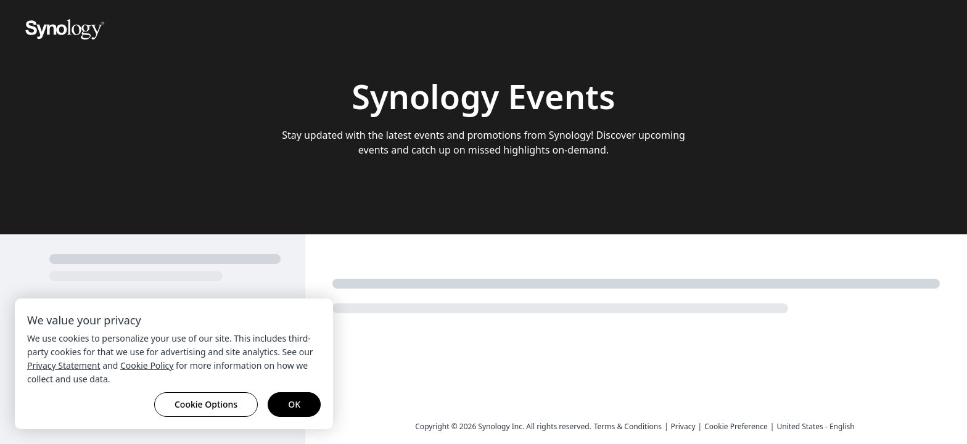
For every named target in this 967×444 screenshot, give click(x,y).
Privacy (683, 426)
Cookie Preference (736, 426)
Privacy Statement (64, 365)
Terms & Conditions (628, 426)
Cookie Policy (146, 365)
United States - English (815, 426)
